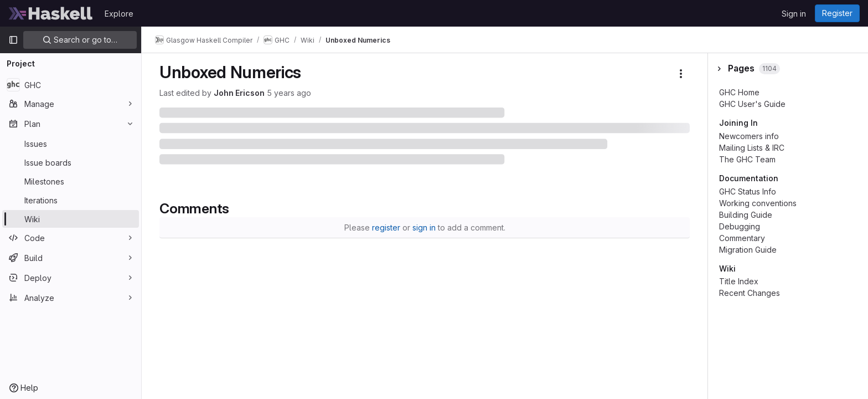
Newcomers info (749, 136)
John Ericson (239, 93)
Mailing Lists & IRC (751, 147)
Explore (119, 13)
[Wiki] (70, 219)
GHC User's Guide (752, 104)
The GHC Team (747, 159)
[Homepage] (51, 13)
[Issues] (70, 143)
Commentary (742, 238)
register (386, 227)
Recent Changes (749, 293)
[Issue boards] (70, 162)
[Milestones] (70, 181)
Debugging (739, 226)
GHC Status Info (747, 191)
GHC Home (739, 92)
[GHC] (70, 85)
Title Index (738, 281)
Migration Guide (748, 249)
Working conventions (758, 203)
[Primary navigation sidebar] (13, 40)
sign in (424, 227)
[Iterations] (70, 200)
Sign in (794, 13)
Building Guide (745, 214)
